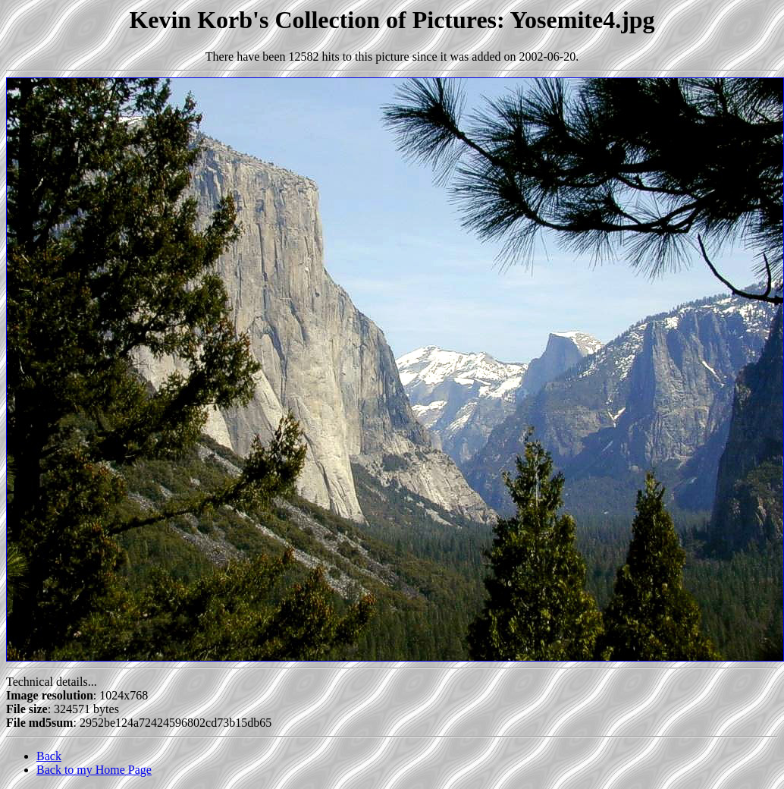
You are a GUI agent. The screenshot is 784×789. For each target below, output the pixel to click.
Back (48, 756)
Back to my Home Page (94, 769)
